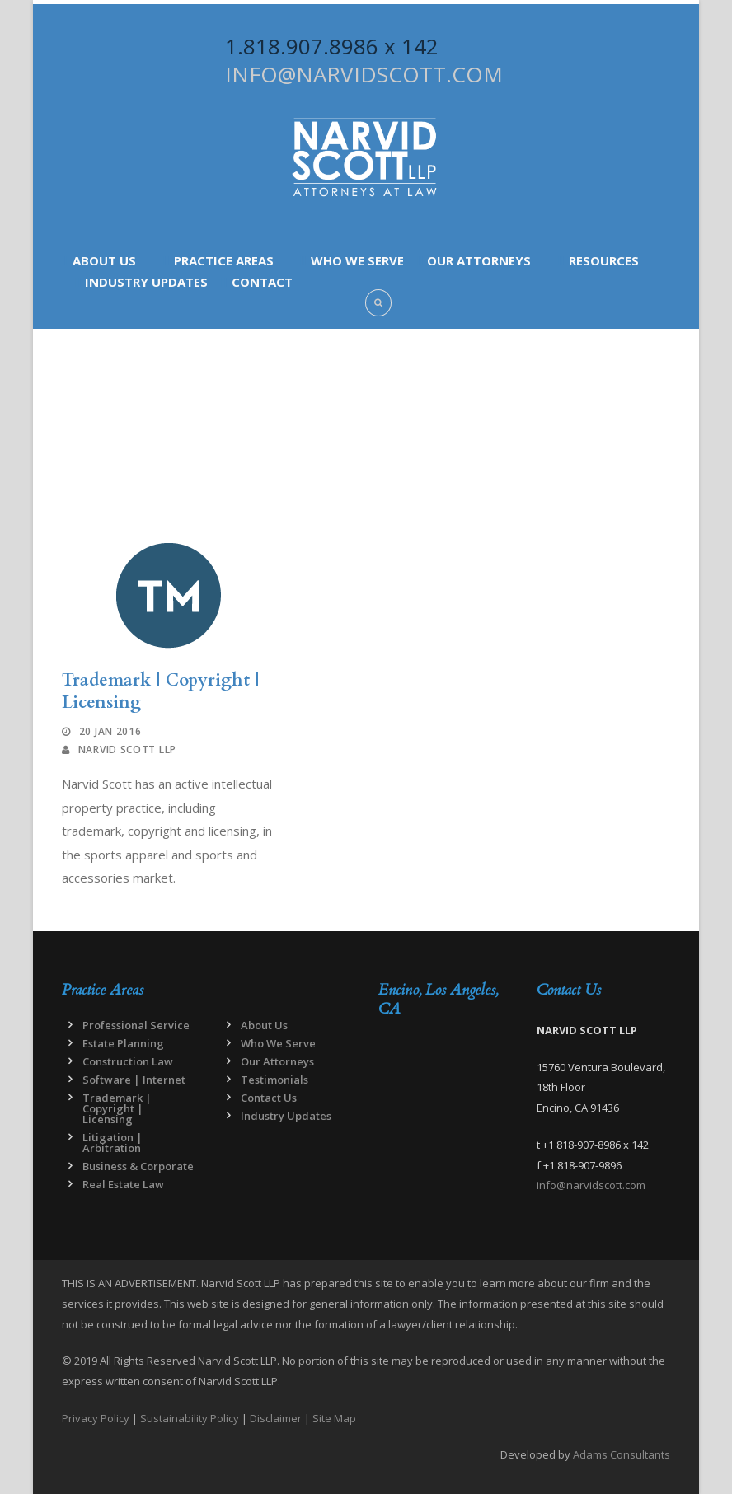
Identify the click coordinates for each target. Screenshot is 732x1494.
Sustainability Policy (189, 1418)
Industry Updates (146, 282)
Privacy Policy (95, 1418)
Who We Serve (357, 260)
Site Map (334, 1418)
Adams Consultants (621, 1454)
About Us (104, 260)
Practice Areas (224, 260)
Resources (604, 260)
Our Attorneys (479, 260)
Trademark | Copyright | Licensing (161, 691)
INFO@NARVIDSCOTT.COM (364, 74)
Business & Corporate (138, 1166)
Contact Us (269, 1097)
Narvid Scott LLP (127, 749)
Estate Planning (123, 1043)
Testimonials (274, 1079)
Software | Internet (133, 1079)
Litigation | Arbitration (112, 1142)
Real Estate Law (123, 1184)
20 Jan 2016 (110, 731)
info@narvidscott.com (591, 1185)
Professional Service (136, 1025)
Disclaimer (276, 1418)
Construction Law (127, 1061)
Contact (262, 282)
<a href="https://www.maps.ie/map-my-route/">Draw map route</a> (445, 1121)
